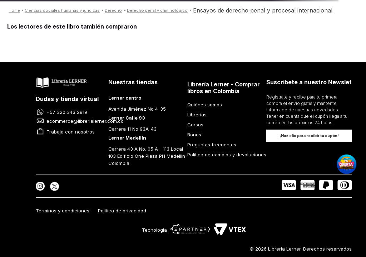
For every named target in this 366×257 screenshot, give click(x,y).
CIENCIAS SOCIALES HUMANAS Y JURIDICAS (62, 10)
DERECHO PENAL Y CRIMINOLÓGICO (157, 10)
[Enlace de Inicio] (14, 10)
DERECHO (113, 10)
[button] (309, 136)
